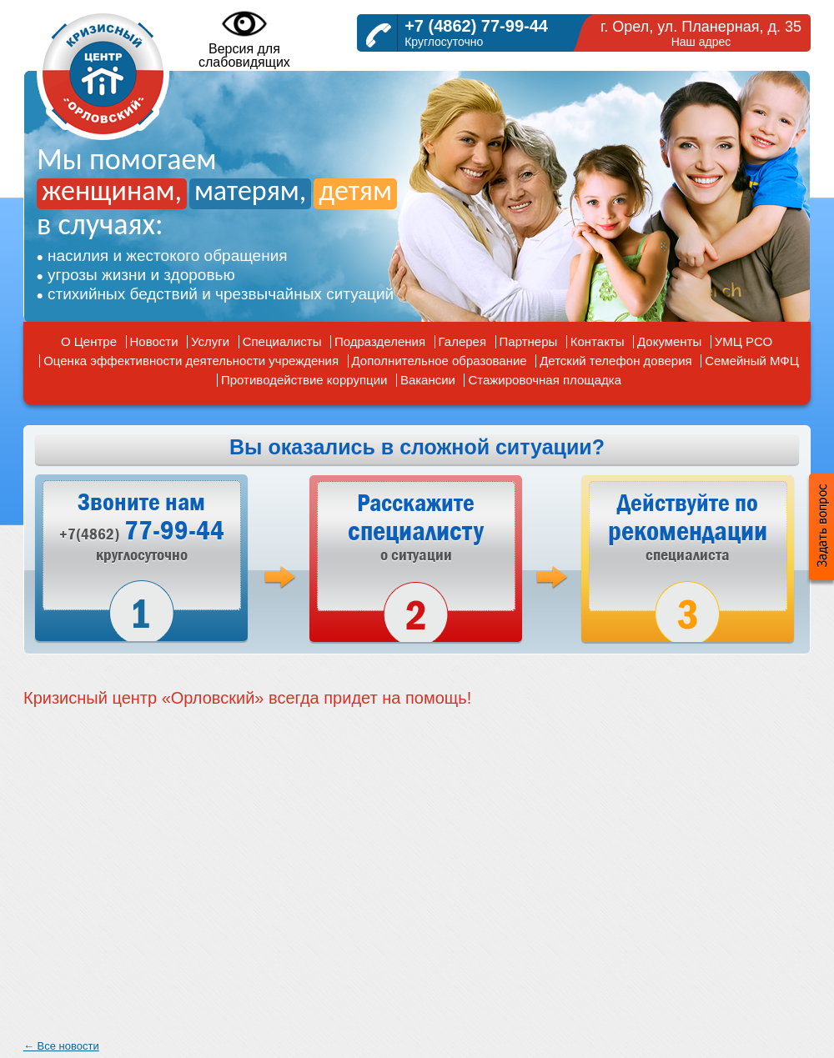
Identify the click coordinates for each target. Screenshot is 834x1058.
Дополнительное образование (439, 361)
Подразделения (379, 341)
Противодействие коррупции (304, 380)
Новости (154, 341)
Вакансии (427, 380)
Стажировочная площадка (544, 380)
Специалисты (282, 341)
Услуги (210, 341)
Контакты (597, 341)
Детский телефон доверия (616, 361)
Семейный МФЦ (752, 361)
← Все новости (61, 1046)
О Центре (89, 341)
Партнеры (529, 341)
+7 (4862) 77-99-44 (476, 26)
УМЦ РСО (743, 341)
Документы (669, 341)
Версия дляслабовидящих (244, 38)
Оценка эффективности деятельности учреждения (191, 361)
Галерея (463, 341)
